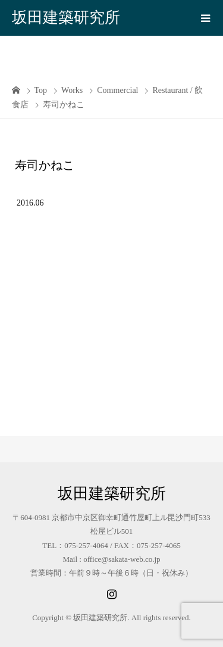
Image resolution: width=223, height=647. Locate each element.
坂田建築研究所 (66, 17)
